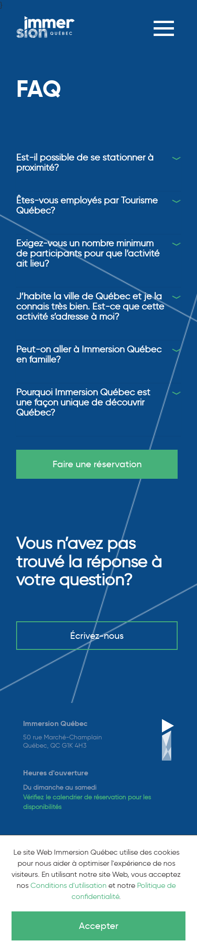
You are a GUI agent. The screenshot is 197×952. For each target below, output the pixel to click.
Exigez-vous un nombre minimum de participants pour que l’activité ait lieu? (88, 253)
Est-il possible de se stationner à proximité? (85, 162)
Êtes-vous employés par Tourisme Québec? (87, 205)
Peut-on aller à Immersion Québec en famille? (88, 354)
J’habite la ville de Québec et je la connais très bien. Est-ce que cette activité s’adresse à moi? (90, 306)
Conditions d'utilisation (68, 885)
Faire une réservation (97, 464)
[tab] (98, 162)
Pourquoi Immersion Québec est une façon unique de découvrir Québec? (83, 402)
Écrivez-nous (97, 635)
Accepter (99, 925)
